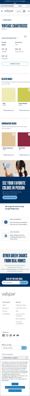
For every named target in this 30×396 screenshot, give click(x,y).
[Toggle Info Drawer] (17, 38)
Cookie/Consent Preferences (9, 376)
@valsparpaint (12, 269)
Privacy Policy (24, 371)
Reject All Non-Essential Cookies (15, 387)
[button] (2, 11)
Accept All (15, 384)
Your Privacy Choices (15, 390)
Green (4, 45)
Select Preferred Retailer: (7, 6)
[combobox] (19, 11)
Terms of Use (5, 380)
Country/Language (7, 354)
